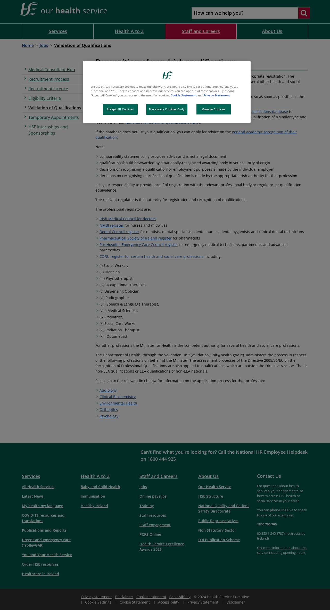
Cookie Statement (184, 95)
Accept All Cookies (120, 109)
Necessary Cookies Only (167, 109)
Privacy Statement (216, 95)
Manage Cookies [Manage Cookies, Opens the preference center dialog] (214, 109)
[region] (167, 92)
